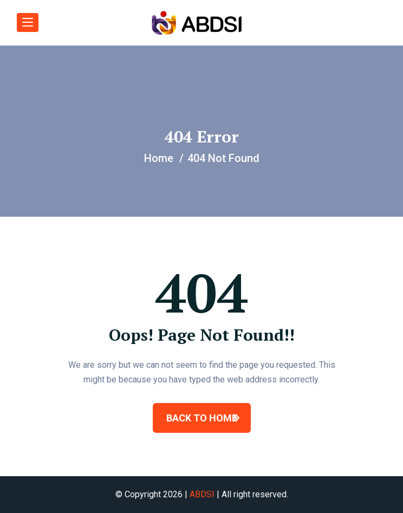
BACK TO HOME (201, 418)
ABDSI (202, 494)
